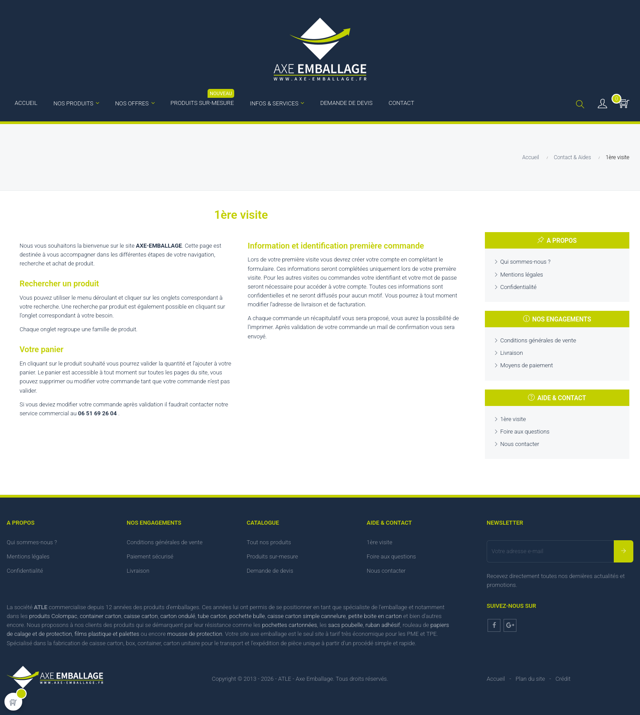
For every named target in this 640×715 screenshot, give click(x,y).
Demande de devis (270, 570)
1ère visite (513, 419)
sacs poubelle (345, 625)
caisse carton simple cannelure (307, 616)
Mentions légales (521, 274)
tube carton (212, 616)
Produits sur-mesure (272, 556)
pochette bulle (247, 616)
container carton (100, 616)
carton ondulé (177, 616)
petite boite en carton (375, 616)
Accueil (496, 678)
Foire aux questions (525, 431)
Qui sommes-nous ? (525, 261)
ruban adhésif (382, 625)
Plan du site (530, 678)
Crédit (563, 678)
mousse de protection (194, 634)
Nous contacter (520, 444)
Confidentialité (518, 287)
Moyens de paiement (526, 365)
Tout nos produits (269, 542)
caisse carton (141, 616)
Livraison (511, 352)
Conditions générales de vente (538, 340)
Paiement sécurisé (150, 556)
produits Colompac (53, 616)
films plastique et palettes (106, 634)
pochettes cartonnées (289, 625)
